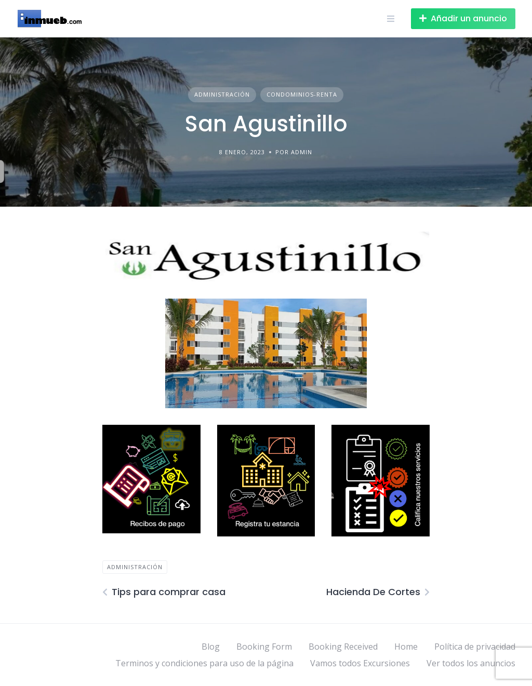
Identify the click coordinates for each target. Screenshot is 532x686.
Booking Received (343, 646)
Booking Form (264, 646)
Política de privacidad (474, 646)
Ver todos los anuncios (471, 663)
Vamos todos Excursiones (360, 663)
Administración (222, 94)
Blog (211, 646)
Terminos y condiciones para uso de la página (204, 663)
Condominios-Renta (302, 94)
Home (406, 646)
